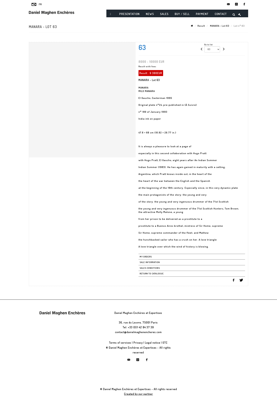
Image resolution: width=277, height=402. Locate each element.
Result (201, 25)
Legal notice (152, 342)
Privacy (138, 342)
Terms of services (120, 342)
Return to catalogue (152, 273)
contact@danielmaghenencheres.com (138, 332)
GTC (165, 342)
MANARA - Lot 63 (219, 25)
